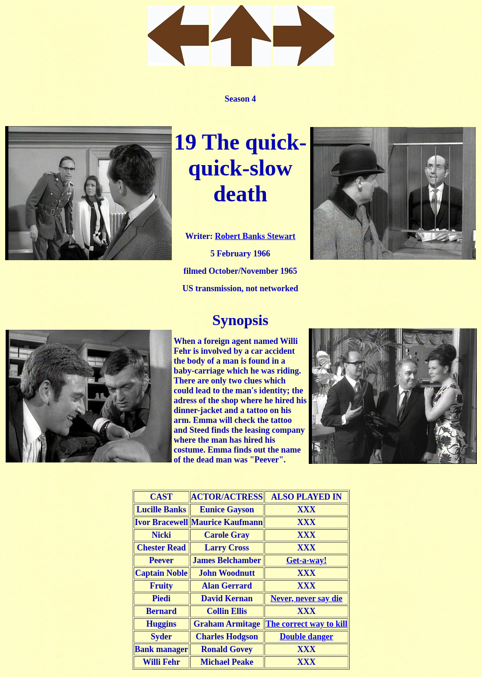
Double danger (306, 636)
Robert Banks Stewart (255, 236)
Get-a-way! (306, 560)
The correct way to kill (306, 624)
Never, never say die (307, 598)
